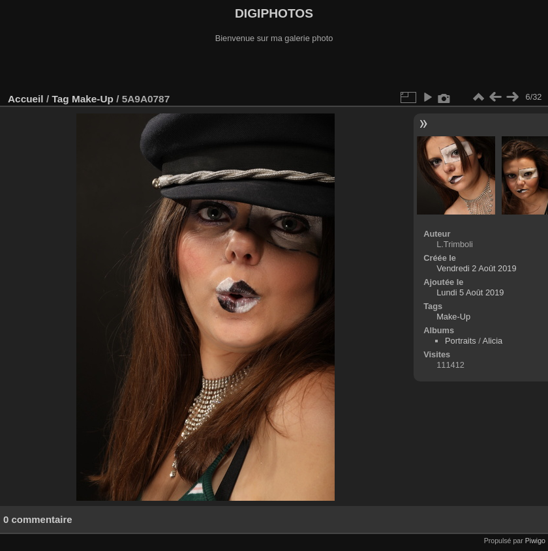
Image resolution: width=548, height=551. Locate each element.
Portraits (460, 341)
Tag (60, 98)
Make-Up (93, 98)
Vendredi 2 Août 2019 (476, 268)
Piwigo (535, 540)
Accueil (26, 98)
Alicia (493, 341)
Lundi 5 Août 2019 (470, 292)
